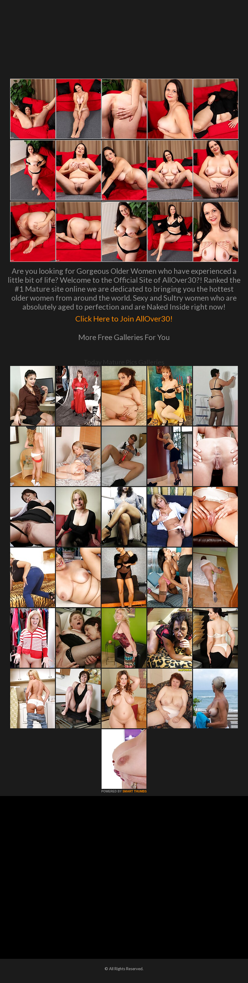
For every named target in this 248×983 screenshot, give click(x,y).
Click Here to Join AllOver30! (124, 317)
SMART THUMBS (135, 791)
